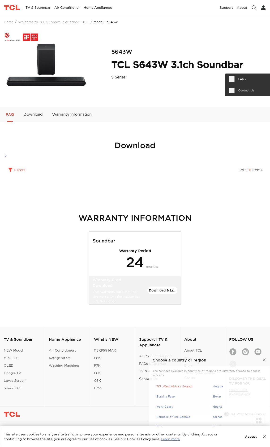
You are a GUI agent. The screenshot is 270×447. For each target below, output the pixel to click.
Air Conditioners (62, 350)
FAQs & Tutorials (153, 363)
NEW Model (13, 350)
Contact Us (148, 379)
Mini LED (11, 358)
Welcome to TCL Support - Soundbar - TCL (53, 22)
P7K (97, 365)
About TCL (193, 350)
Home (8, 22)
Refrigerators (60, 358)
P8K (97, 358)
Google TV (12, 373)
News (188, 358)
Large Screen (15, 380)
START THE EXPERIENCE (239, 392)
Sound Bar (12, 388)
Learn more (170, 439)
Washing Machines (64, 365)
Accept (251, 437)
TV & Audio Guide (154, 371)
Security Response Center (199, 375)
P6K (97, 373)
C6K (97, 380)
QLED (8, 365)
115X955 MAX (105, 350)
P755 (98, 388)
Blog (188, 365)
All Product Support (155, 356)
